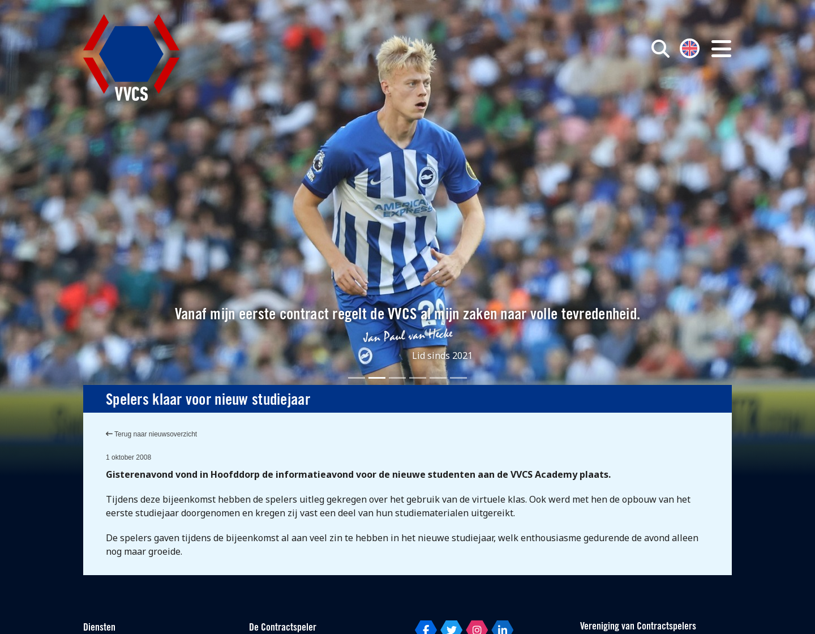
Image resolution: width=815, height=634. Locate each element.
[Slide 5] (438, 377)
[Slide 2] (376, 377)
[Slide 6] (458, 377)
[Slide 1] (356, 377)
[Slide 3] (397, 377)
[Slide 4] (417, 377)
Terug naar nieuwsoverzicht (151, 434)
